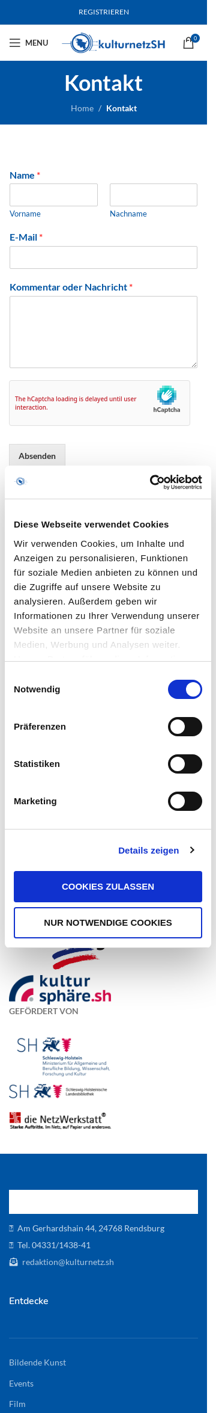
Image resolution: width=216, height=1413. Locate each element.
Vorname (25, 213)
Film (17, 1404)
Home (82, 108)
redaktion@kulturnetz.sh (67, 1262)
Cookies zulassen (108, 886)
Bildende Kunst (37, 1362)
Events (21, 1383)
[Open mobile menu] (28, 43)
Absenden (37, 456)
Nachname (128, 213)
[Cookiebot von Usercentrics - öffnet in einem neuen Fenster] (152, 482)
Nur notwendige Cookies (108, 922)
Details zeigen (148, 850)
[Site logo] (113, 42)
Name (25, 174)
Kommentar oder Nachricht (71, 286)
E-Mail (26, 236)
